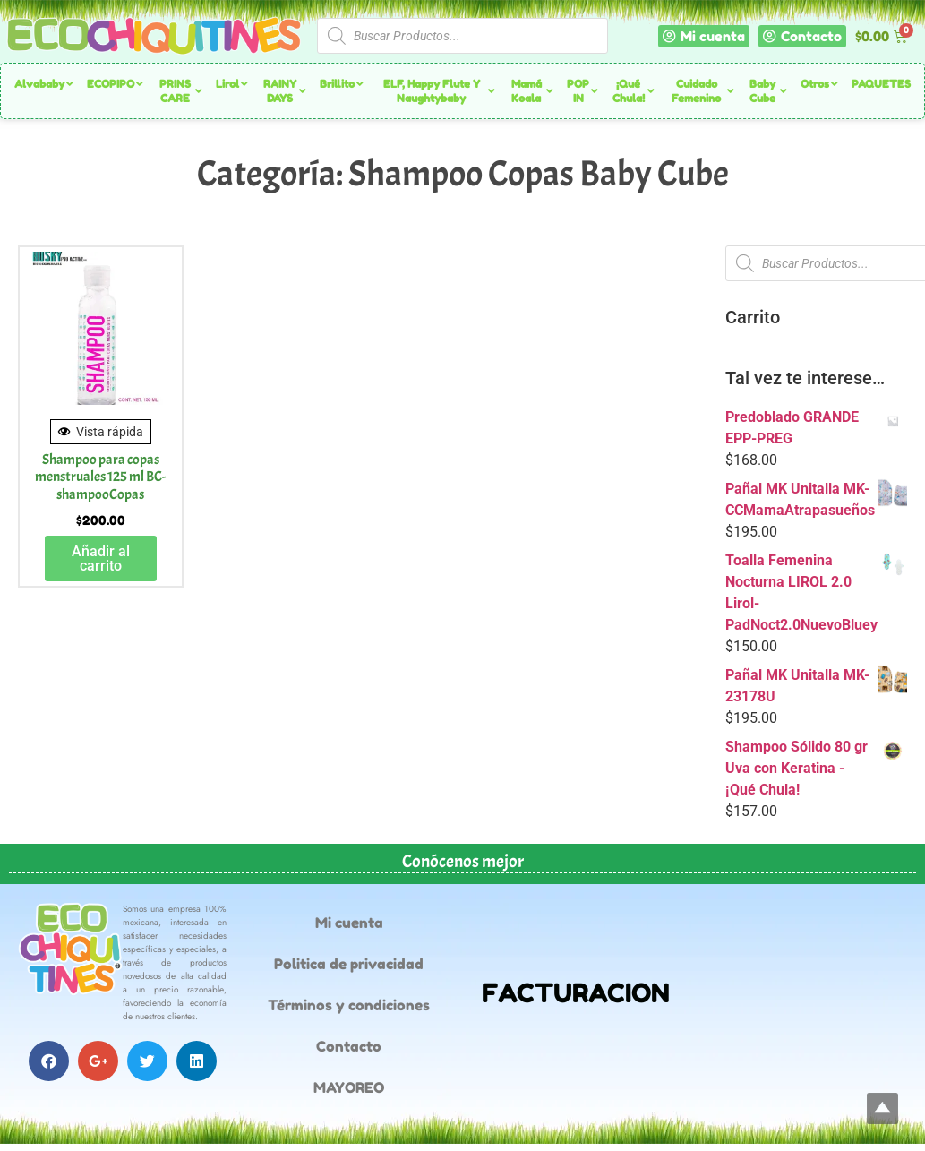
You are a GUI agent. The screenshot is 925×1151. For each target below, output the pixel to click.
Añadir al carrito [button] (101, 558)
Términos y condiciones (349, 1005)
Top (882, 1108)
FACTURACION (576, 993)
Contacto (348, 1046)
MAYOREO (348, 1087)
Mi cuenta (349, 923)
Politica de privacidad (349, 964)
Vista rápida (100, 432)
